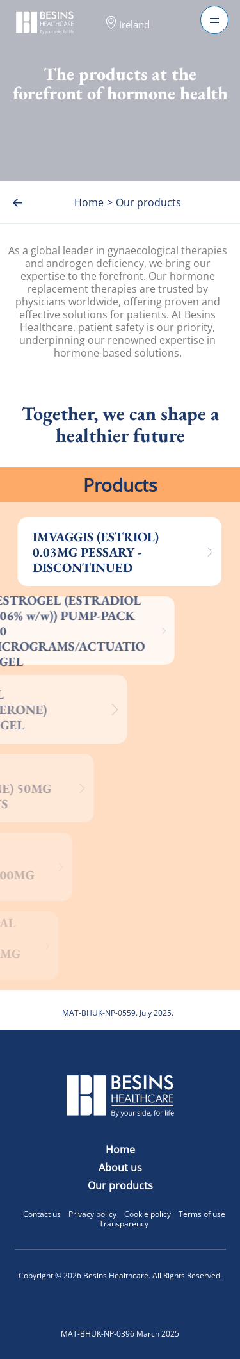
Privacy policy (92, 1213)
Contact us (42, 1213)
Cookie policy (147, 1213)
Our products (120, 1185)
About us (120, 1167)
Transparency (123, 1223)
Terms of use (202, 1213)
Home (120, 1150)
